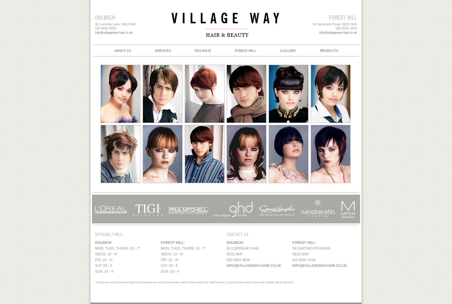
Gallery (288, 51)
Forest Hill (245, 51)
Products (329, 51)
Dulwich (203, 51)
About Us (122, 51)
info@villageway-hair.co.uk (114, 32)
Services (163, 51)
